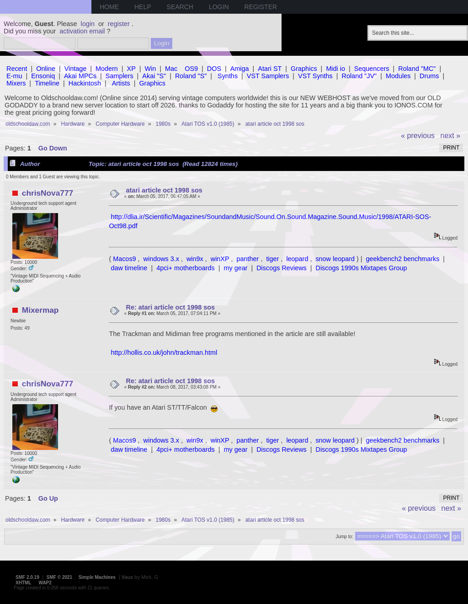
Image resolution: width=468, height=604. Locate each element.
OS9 (191, 68)
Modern (107, 68)
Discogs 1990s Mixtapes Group (361, 268)
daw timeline (129, 268)
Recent (16, 68)
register (119, 23)
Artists (121, 83)
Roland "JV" (359, 76)
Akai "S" (154, 76)
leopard (297, 258)
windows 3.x (161, 258)
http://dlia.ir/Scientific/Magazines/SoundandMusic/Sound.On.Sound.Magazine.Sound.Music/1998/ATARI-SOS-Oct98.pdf (270, 221)
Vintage (75, 68)
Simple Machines (97, 577)
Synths (228, 76)
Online (45, 68)
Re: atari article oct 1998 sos (170, 307)
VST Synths (315, 76)
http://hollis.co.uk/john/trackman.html (164, 352)
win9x (194, 258)
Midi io (335, 68)
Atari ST (270, 68)
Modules (398, 76)
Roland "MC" (417, 68)
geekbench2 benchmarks (403, 258)
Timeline (47, 83)
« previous (418, 135)
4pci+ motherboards (185, 268)
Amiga (239, 68)
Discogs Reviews (281, 268)
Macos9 (124, 258)
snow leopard (335, 258)
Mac (171, 68)
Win (150, 68)
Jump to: (344, 536)
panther (248, 258)
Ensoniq (43, 76)
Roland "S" (191, 76)
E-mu (14, 76)
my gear (235, 268)
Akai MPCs (80, 76)
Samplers (119, 76)
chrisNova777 (47, 193)
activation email (82, 31)
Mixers (16, 83)
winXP (220, 258)
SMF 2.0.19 (27, 577)
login (88, 23)
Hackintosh (85, 83)
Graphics (304, 68)
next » (451, 135)
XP (131, 68)
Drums (429, 76)
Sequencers (371, 68)
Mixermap (40, 310)
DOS (214, 68)
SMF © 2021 (59, 577)
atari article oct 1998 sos (164, 190)
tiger (272, 258)
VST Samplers (268, 76)
